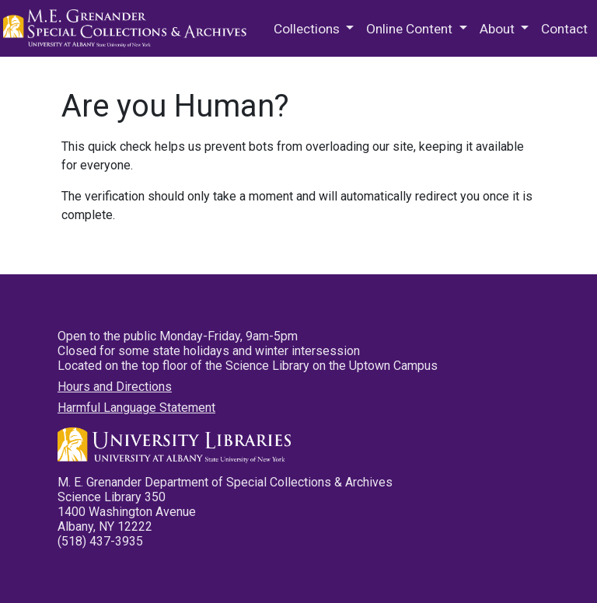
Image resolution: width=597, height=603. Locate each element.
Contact (564, 29)
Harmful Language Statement (136, 407)
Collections (308, 29)
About (499, 29)
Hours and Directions (115, 386)
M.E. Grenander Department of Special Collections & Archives (127, 29)
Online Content (411, 29)
